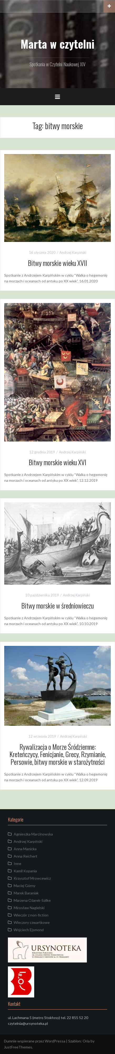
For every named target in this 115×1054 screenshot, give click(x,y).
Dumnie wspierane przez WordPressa (34, 1041)
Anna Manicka (25, 849)
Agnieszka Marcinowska (33, 834)
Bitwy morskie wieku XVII (57, 263)
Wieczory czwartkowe (32, 922)
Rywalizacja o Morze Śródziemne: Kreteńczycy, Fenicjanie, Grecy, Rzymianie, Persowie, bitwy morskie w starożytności (57, 754)
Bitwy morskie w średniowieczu (57, 605)
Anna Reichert (25, 856)
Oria (86, 1041)
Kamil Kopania (25, 871)
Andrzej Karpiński (72, 252)
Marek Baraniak (26, 893)
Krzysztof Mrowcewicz (32, 878)
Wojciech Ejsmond (29, 930)
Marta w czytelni (57, 44)
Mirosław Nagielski (29, 907)
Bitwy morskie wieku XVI (57, 462)
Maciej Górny (24, 885)
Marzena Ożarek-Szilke (32, 900)
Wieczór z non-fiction (31, 915)
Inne (17, 863)
